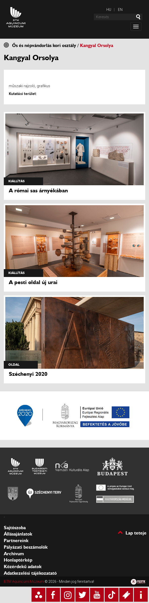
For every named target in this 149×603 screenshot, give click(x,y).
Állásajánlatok (18, 534)
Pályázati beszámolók (26, 547)
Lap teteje (136, 532)
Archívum (14, 553)
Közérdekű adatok (23, 566)
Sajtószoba (15, 527)
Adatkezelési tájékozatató (30, 573)
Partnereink (16, 540)
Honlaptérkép (18, 560)
